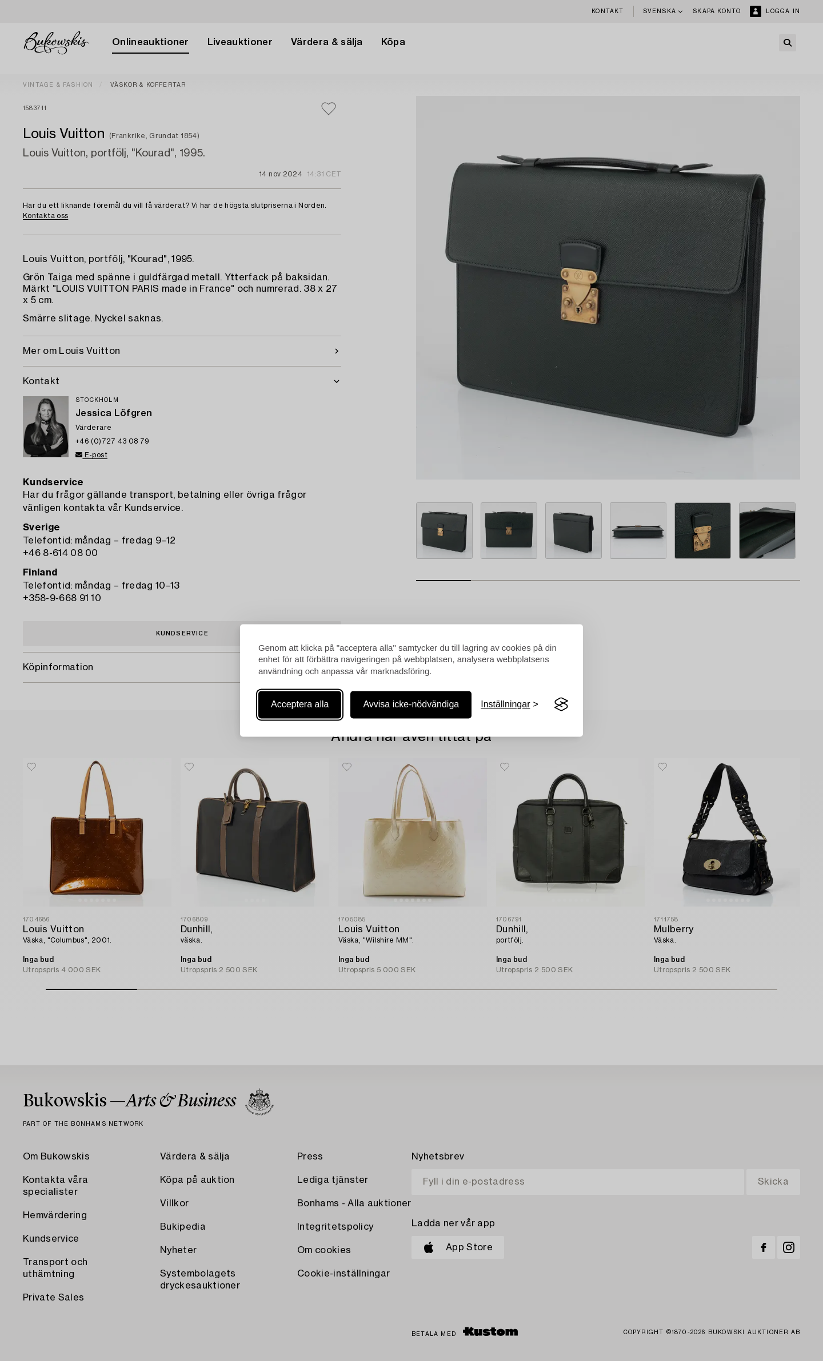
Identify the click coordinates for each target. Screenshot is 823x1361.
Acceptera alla (300, 704)
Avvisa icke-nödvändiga (411, 704)
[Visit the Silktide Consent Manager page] (561, 704)
